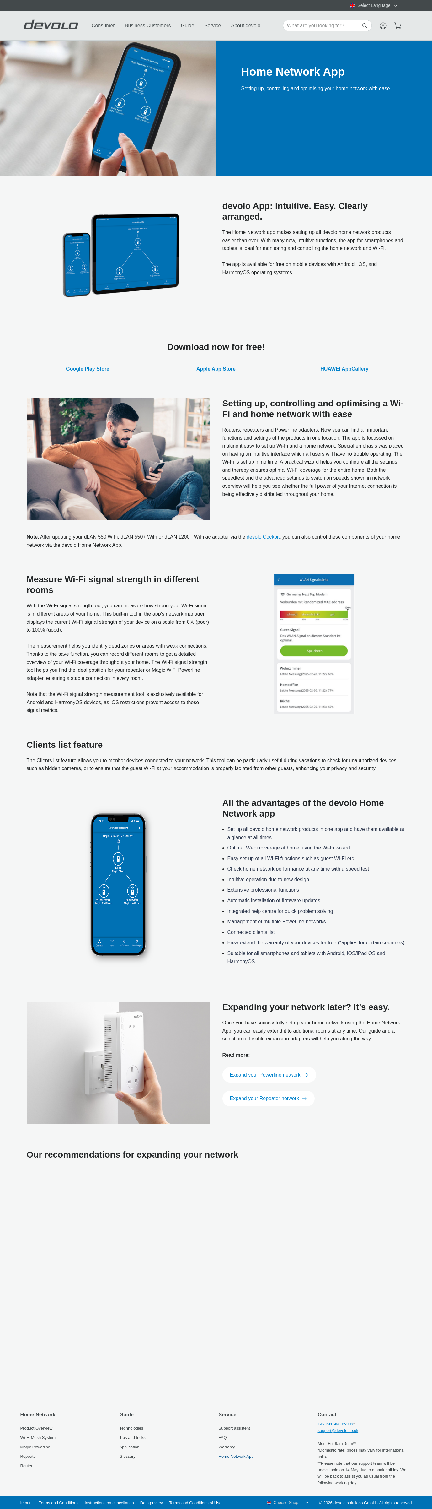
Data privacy (151, 1503)
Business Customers (148, 25)
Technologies (131, 1428)
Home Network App (236, 1456)
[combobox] (374, 6)
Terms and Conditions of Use (195, 1503)
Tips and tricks (133, 1437)
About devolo (245, 25)
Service (212, 25)
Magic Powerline (35, 1447)
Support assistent (234, 1428)
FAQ (223, 1437)
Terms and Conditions (58, 1503)
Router (26, 1465)
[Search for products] (324, 25)
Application (130, 1447)
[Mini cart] (398, 25)
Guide (187, 25)
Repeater (28, 1456)
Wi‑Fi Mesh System (38, 1437)
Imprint (26, 1503)
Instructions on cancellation (109, 1503)
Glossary (128, 1456)
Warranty (227, 1447)
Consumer (103, 25)
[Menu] (383, 26)
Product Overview (36, 1428)
